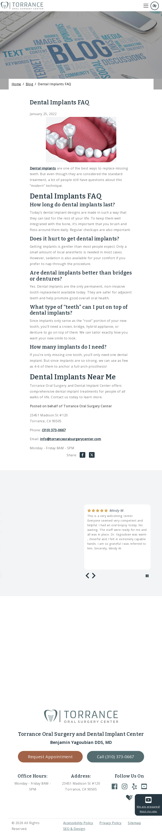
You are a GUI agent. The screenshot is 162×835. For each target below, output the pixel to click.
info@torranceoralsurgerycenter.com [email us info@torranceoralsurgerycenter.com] (70, 439)
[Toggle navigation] (146, 6)
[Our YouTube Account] (144, 786)
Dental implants (43, 168)
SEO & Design (74, 829)
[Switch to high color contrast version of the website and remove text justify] (155, 6)
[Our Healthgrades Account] (129, 798)
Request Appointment (50, 756)
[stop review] (147, 576)
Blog (29, 84)
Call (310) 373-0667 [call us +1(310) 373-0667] (115, 756)
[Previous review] (87, 576)
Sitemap (134, 823)
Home (16, 84)
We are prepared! (148, 804)
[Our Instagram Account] (124, 786)
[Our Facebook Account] (114, 786)
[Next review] (94, 576)
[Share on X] (92, 456)
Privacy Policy (110, 823)
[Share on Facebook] (82, 456)
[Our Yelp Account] (134, 786)
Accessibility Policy (78, 823)
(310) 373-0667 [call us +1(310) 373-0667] (54, 430)
